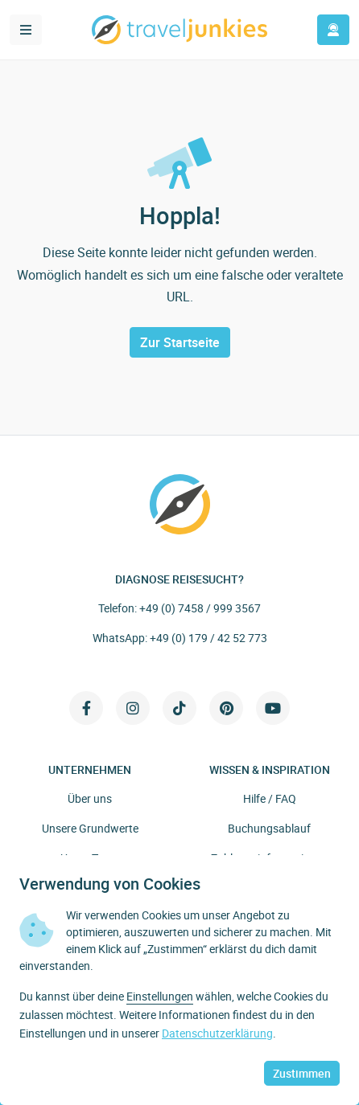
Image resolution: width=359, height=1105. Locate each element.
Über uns (90, 798)
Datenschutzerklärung (217, 1033)
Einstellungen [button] (159, 996)
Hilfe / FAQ (269, 798)
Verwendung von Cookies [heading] (109, 884)
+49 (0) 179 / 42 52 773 (208, 637)
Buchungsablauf (269, 828)
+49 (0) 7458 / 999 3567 (200, 608)
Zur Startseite (180, 342)
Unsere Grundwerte (90, 828)
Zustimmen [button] (302, 1073)
